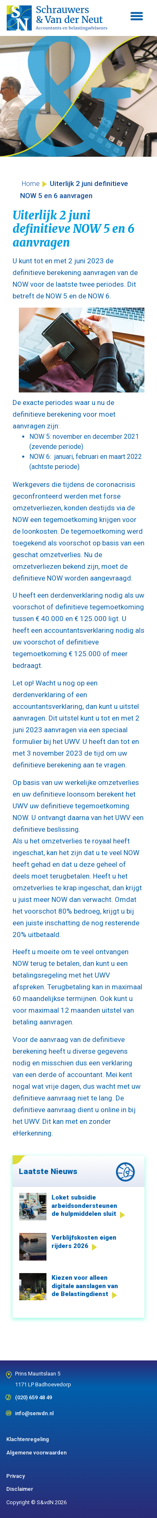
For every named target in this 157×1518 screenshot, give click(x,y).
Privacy (15, 1476)
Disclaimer (19, 1489)
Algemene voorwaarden (36, 1452)
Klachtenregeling (27, 1439)
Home (31, 184)
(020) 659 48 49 (33, 1394)
